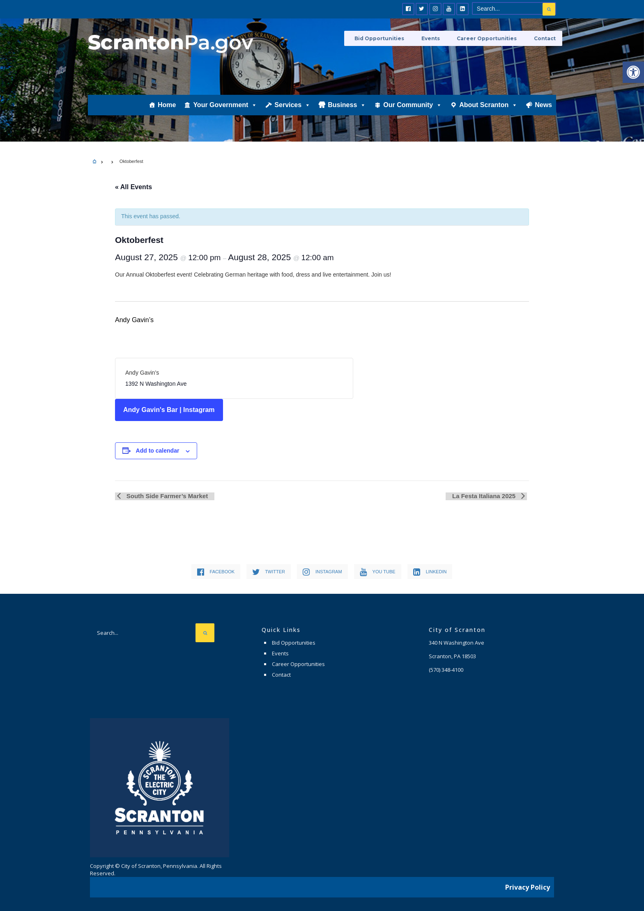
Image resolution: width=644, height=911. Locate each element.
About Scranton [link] (488, 113)
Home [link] (167, 113)
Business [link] (347, 113)
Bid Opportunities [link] (394, 38)
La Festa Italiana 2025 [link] (486, 495)
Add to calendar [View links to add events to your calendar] (157, 450)
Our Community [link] (412, 113)
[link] (633, 72)
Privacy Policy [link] (527, 884)
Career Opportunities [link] (492, 38)
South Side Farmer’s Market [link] (164, 495)
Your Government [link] (225, 113)
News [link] (543, 113)
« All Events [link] (133, 186)
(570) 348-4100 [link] (446, 669)
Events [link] (440, 38)
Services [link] (292, 113)
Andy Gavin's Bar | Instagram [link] (169, 409)
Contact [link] (545, 38)
